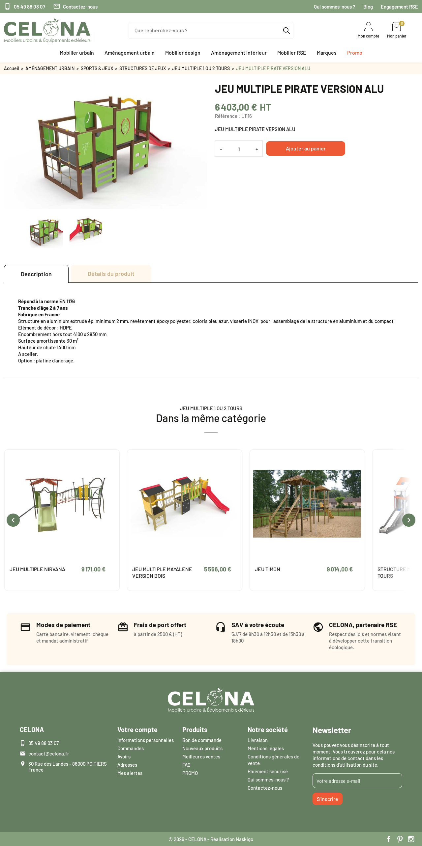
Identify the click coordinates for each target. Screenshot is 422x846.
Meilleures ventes (201, 756)
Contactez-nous (75, 6)
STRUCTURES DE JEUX (142, 68)
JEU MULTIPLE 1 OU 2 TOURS (201, 68)
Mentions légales (266, 748)
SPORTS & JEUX (97, 68)
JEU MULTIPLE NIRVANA (37, 569)
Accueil (11, 68)
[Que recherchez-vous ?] (211, 30)
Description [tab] (36, 274)
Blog (368, 7)
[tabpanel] (211, 331)
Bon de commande (202, 740)
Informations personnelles (145, 740)
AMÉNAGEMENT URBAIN (50, 68)
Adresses (127, 765)
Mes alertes (129, 773)
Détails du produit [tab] (111, 273)
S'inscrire (327, 799)
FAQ (186, 765)
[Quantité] (239, 149)
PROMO (190, 773)
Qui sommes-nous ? (334, 7)
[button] (77, 53)
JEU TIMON (267, 569)
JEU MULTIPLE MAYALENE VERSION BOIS (162, 572)
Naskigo (244, 839)
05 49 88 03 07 (24, 6)
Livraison (258, 740)
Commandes (130, 748)
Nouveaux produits (202, 748)
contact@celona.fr (48, 753)
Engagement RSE (399, 7)
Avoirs (124, 756)
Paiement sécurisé (268, 771)
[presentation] (13, 520)
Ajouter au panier (306, 148)
